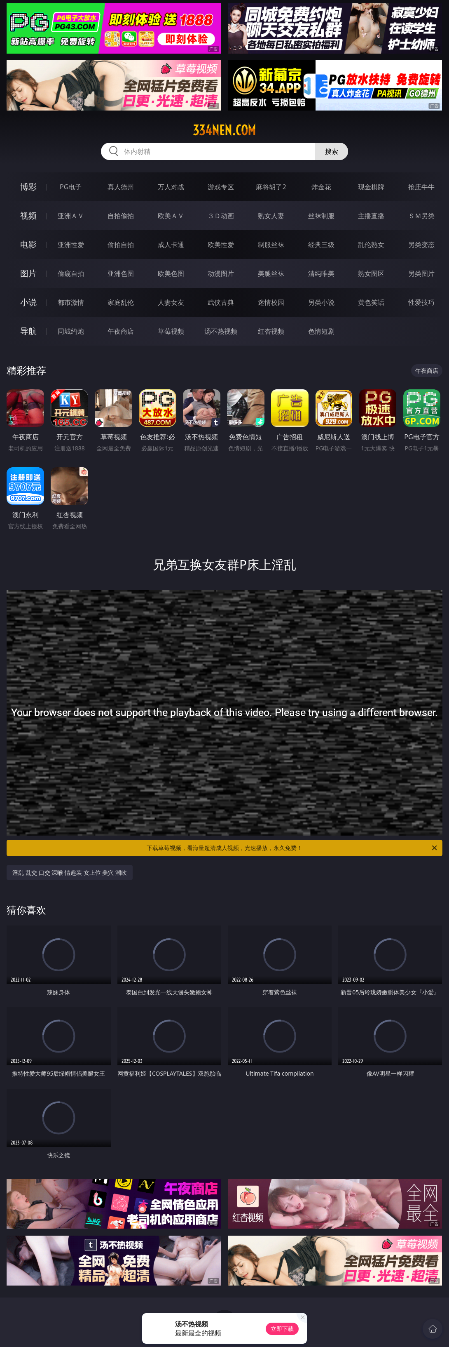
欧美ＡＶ (171, 215)
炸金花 (321, 186)
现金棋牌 (371, 186)
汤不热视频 (220, 331)
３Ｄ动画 (221, 215)
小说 (28, 302)
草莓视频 (171, 331)
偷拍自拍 (121, 244)
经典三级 (321, 244)
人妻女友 (171, 302)
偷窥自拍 (71, 273)
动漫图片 (221, 273)
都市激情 (71, 302)
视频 (28, 215)
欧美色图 (171, 273)
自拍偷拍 (121, 215)
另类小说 (321, 302)
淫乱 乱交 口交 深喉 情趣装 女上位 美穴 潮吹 (69, 872)
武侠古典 (221, 302)
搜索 (331, 151)
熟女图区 (371, 273)
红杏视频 (271, 331)
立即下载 (282, 1329)
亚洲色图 (121, 273)
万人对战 (171, 186)
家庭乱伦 (121, 302)
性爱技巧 (421, 302)
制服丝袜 (271, 244)
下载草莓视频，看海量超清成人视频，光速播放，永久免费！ (292, 848)
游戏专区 (221, 186)
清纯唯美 (321, 273)
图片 (28, 273)
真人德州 (121, 186)
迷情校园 (271, 302)
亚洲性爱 (71, 244)
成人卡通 (171, 244)
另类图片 (421, 273)
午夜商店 (121, 331)
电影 (28, 244)
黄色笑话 (371, 302)
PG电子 (71, 186)
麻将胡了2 (271, 186)
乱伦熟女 (371, 244)
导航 (28, 331)
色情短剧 (321, 331)
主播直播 (371, 215)
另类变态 (421, 244)
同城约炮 (71, 331)
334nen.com (224, 130)
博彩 (28, 186)
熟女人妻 (271, 215)
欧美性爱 (221, 244)
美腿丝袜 (271, 273)
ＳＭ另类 (421, 215)
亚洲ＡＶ (71, 215)
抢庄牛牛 (421, 186)
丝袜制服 (321, 215)
